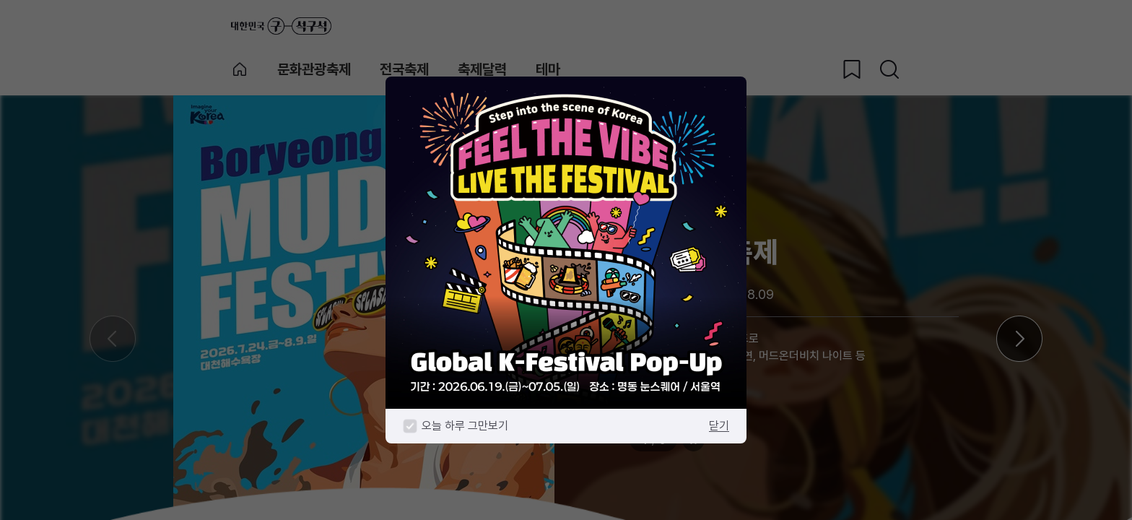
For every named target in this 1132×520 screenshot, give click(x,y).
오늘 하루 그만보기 (465, 426)
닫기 (719, 426)
